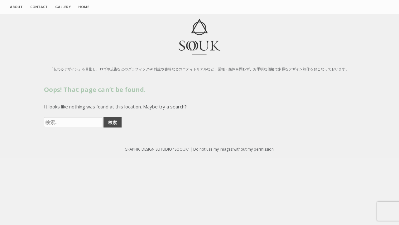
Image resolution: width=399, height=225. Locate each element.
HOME (83, 6)
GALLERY (63, 6)
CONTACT (39, 6)
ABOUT (16, 6)
